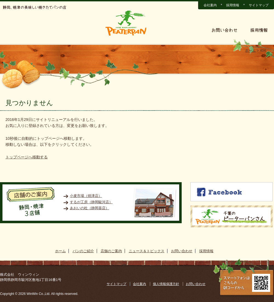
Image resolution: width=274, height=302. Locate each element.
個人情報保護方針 (166, 284)
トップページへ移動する (26, 157)
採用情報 (232, 5)
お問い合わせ (224, 30)
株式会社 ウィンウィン (19, 274)
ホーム (13, 30)
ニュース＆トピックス (177, 30)
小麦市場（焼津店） (86, 196)
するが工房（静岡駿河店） (91, 202)
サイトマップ (259, 5)
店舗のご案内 (83, 30)
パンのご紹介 (45, 30)
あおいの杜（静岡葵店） (89, 208)
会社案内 (210, 5)
